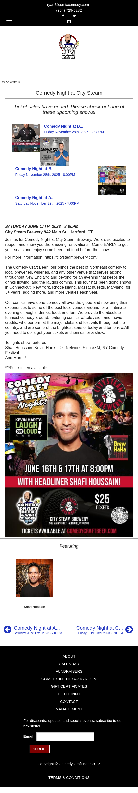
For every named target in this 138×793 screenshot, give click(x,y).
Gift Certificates (69, 686)
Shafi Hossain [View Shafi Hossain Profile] (34, 607)
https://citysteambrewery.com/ (71, 257)
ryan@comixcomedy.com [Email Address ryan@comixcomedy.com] (68, 4)
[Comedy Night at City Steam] (104, 629)
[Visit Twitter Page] (74, 16)
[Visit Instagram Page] (69, 21)
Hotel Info (69, 694)
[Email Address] (65, 736)
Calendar (69, 664)
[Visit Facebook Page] (63, 16)
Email (29, 736)
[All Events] (10, 81)
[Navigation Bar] (9, 20)
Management (69, 709)
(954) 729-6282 (69, 10)
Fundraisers (69, 671)
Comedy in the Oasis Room (69, 679)
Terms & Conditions (69, 777)
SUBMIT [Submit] (39, 749)
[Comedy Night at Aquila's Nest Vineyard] (33, 629)
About (69, 656)
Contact (69, 701)
